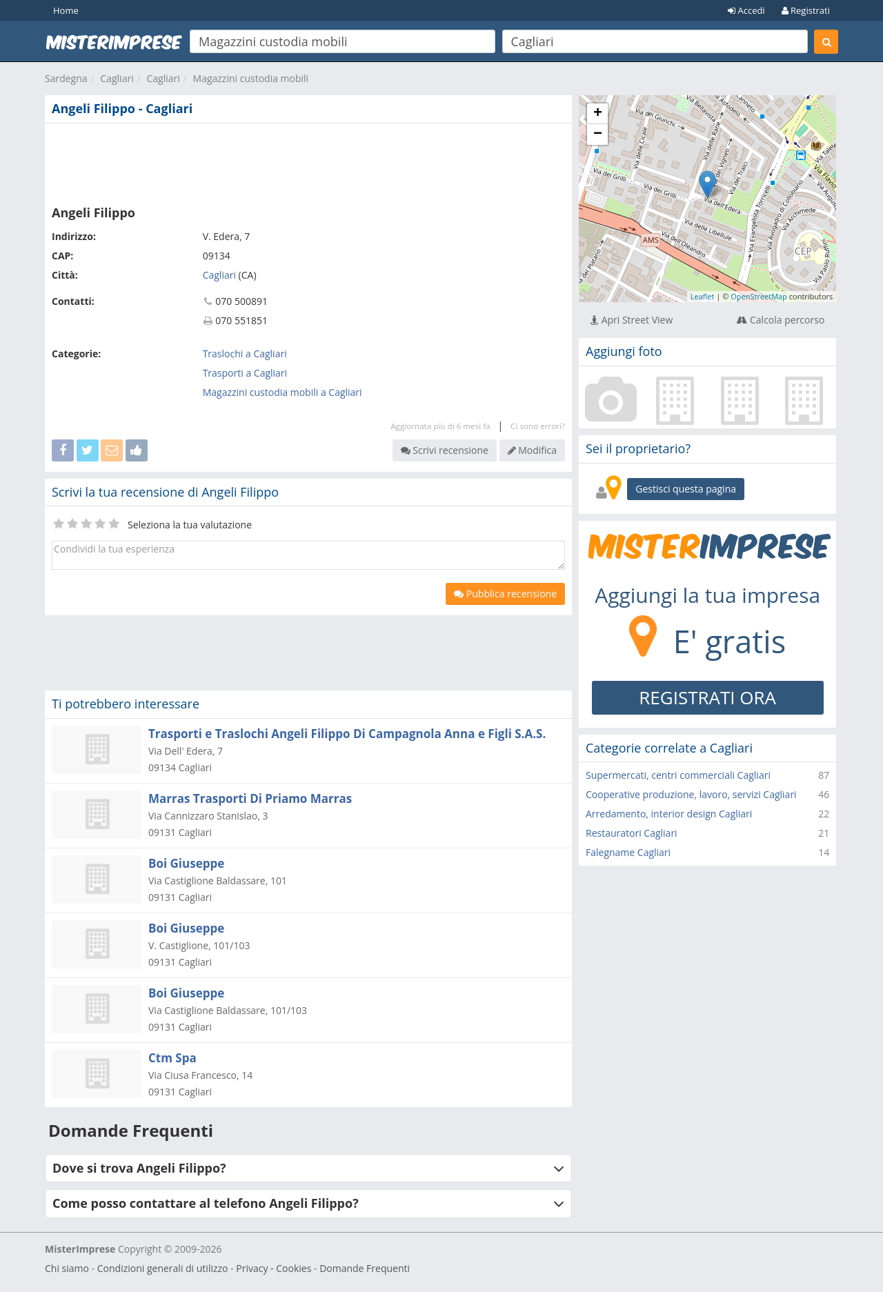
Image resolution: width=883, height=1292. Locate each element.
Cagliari (116, 78)
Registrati (806, 10)
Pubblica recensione (505, 593)
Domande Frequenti (364, 1268)
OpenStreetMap (759, 296)
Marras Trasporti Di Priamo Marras (250, 798)
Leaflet (703, 296)
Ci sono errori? (537, 426)
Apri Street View (632, 319)
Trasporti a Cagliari (245, 372)
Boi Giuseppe (186, 863)
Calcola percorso (780, 319)
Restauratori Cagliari (631, 832)
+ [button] (597, 113)
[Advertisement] (308, 161)
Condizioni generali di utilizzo (162, 1268)
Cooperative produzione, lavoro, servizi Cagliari (691, 794)
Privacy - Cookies (273, 1268)
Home (66, 10)
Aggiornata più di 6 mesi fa (440, 426)
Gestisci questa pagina (685, 488)
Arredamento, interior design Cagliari (669, 813)
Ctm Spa (172, 1058)
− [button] (597, 134)
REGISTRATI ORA (707, 697)
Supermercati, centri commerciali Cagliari (678, 775)
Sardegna (66, 78)
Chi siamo (67, 1268)
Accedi (746, 10)
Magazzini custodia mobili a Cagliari (282, 392)
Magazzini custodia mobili (251, 78)
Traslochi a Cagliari (245, 353)
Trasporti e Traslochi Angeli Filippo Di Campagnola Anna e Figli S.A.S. (347, 734)
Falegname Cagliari (628, 852)
